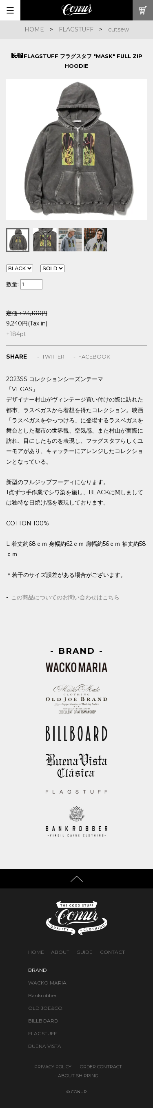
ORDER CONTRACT (101, 1067)
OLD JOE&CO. (46, 1008)
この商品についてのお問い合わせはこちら (65, 597)
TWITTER (53, 356)
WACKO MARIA (47, 983)
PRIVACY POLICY (52, 1067)
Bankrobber (42, 995)
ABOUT (60, 952)
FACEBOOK (94, 356)
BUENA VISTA (44, 1046)
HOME (34, 29)
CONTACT (112, 952)
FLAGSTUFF (76, 29)
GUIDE (84, 952)
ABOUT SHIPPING (78, 1076)
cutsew (118, 29)
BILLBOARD (43, 1021)
